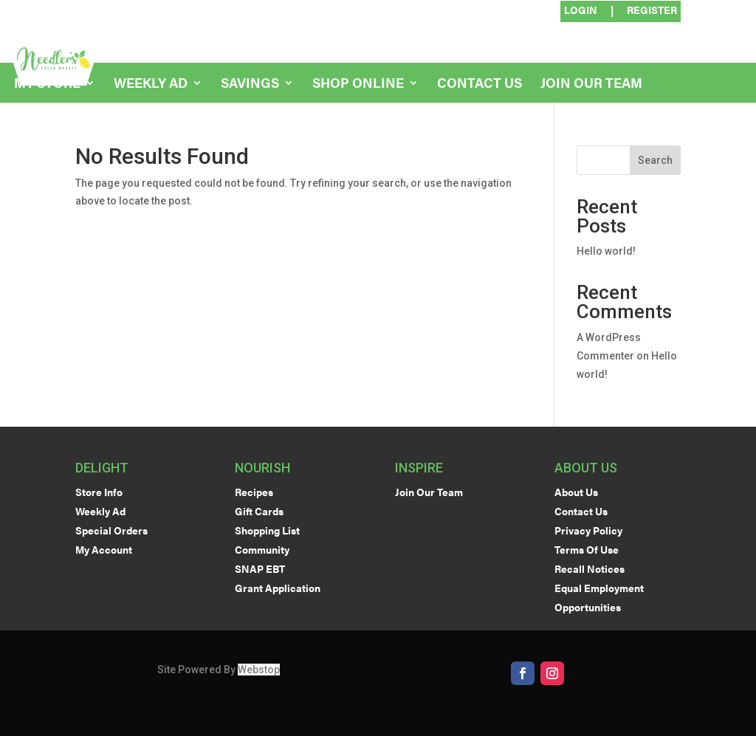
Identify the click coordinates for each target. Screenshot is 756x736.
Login (580, 10)
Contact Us (479, 85)
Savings (250, 85)
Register (652, 10)
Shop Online (358, 85)
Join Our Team (591, 85)
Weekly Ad (151, 85)
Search (655, 160)
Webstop (259, 669)
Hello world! (606, 251)
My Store (47, 85)
